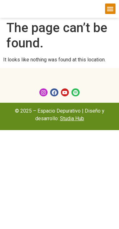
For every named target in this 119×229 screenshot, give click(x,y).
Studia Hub (72, 118)
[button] (110, 8)
